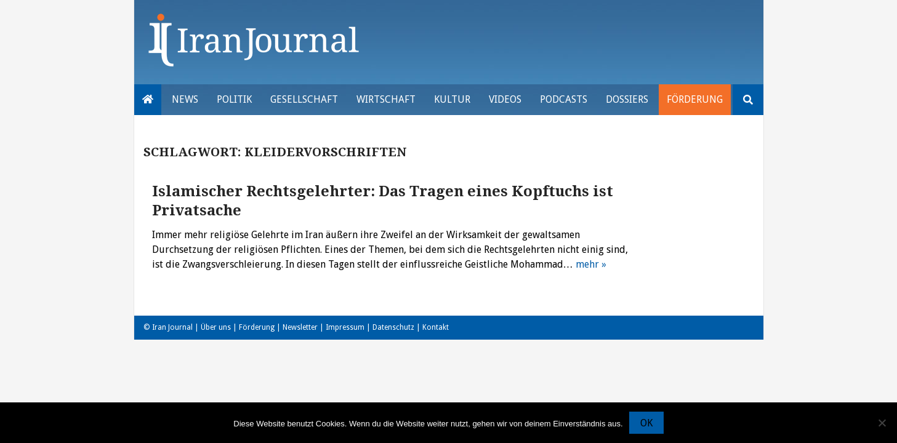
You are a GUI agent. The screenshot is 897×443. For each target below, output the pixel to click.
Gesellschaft (304, 99)
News (185, 99)
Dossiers (627, 99)
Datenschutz (393, 327)
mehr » (591, 264)
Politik (234, 99)
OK (646, 423)
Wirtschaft (386, 99)
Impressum (345, 327)
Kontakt (435, 327)
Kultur (452, 99)
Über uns (216, 327)
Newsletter (300, 327)
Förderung (695, 99)
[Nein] (881, 423)
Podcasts (563, 99)
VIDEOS (505, 99)
